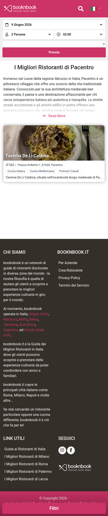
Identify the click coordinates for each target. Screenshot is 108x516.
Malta (23, 319)
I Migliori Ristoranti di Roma (26, 464)
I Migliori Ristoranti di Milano (26, 456)
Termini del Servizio (73, 285)
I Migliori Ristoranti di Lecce (26, 479)
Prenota (54, 52)
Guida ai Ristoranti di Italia (24, 449)
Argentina (11, 330)
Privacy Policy (69, 278)
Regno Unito (38, 314)
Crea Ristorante (70, 270)
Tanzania (10, 325)
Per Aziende (67, 263)
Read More (54, 116)
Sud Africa (27, 325)
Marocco (10, 319)
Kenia (33, 319)
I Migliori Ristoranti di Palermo (28, 471)
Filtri (54, 508)
